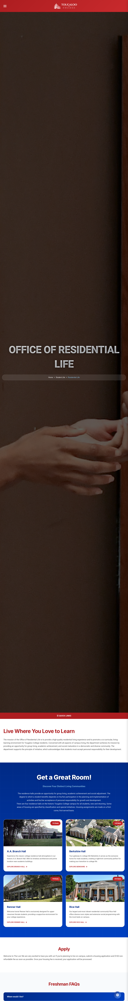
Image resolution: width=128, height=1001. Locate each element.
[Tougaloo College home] (66, 6)
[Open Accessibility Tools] (117, 995)
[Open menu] (5, 6)
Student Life (60, 377)
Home (50, 377)
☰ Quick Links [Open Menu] (64, 716)
